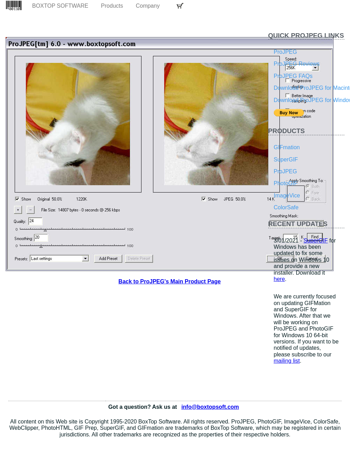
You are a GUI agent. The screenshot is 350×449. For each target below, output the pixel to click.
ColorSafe (286, 207)
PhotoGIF (286, 183)
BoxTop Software (60, 6)
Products (112, 6)
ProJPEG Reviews (297, 64)
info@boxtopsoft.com (210, 407)
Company (148, 6)
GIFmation (287, 147)
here (279, 279)
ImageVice (287, 195)
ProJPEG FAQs (293, 76)
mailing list (287, 361)
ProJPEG (285, 52)
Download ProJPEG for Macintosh (309, 88)
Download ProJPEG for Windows (309, 100)
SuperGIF (286, 159)
